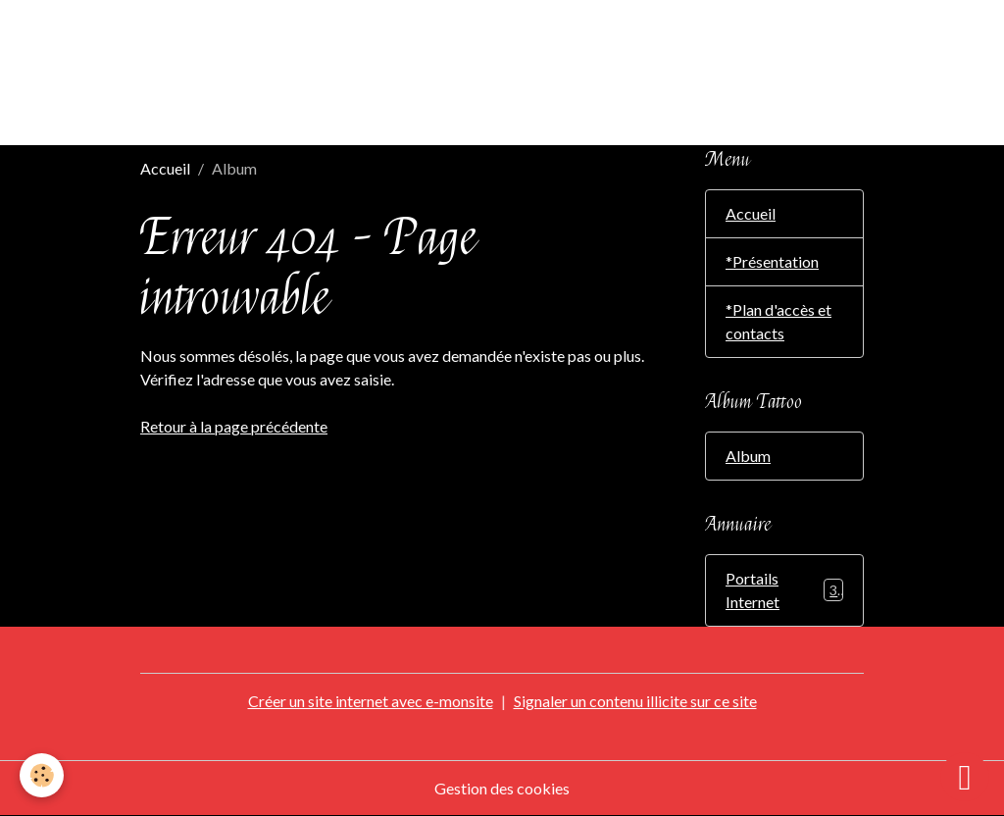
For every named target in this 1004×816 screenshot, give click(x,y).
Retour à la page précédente (233, 426)
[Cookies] (42, 775)
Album (748, 455)
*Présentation (772, 261)
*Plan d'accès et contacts (778, 321)
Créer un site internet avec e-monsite (370, 700)
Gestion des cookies (502, 788)
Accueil (165, 168)
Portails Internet (784, 590)
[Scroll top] (964, 776)
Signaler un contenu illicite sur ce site (635, 700)
